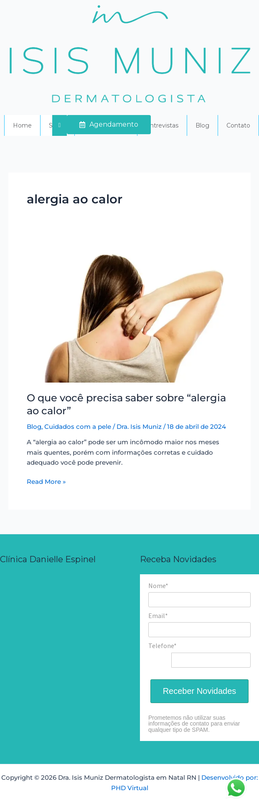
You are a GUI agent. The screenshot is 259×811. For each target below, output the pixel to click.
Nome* (158, 585)
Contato (238, 125)
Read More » (46, 481)
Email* (158, 615)
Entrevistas (162, 125)
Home (22, 125)
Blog (202, 125)
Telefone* (162, 645)
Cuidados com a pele (77, 427)
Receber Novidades (199, 691)
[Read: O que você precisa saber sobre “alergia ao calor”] (129, 314)
